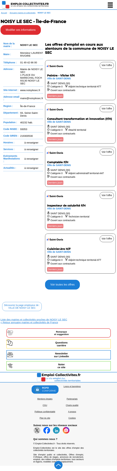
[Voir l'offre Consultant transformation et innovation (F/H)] (80, 123)
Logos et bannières (72, 386)
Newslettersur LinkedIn (61, 355)
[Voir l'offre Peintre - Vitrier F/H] (80, 80)
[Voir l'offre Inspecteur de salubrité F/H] (80, 210)
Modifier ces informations (21, 29)
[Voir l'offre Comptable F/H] (80, 167)
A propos (72, 412)
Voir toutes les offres (62, 284)
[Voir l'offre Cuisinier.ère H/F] (80, 253)
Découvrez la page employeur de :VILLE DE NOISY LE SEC (22, 306)
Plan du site (45, 418)
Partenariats (72, 399)
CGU (45, 405)
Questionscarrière (61, 344)
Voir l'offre (107, 65)
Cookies (72, 418)
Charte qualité (72, 405)
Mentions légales (44, 399)
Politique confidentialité (45, 412)
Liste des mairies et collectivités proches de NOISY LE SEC (34, 319)
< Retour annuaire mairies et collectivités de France (29, 322)
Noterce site (61, 366)
